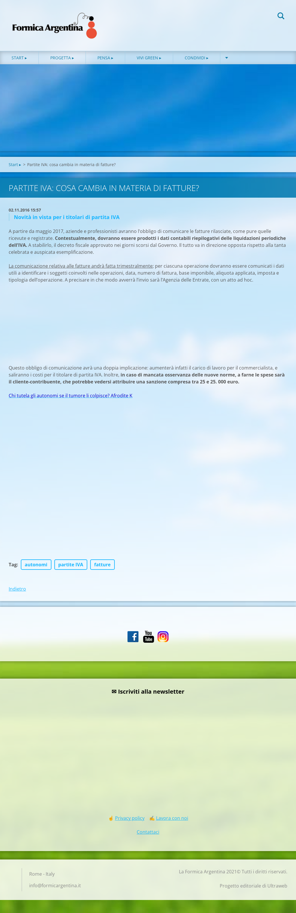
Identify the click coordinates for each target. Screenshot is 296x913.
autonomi (36, 564)
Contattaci (148, 832)
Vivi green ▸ (149, 57)
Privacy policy (130, 818)
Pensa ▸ (105, 57)
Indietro (17, 589)
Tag (13, 564)
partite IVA (70, 564)
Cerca (281, 17)
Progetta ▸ (62, 57)
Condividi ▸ (196, 57)
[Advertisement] (148, 107)
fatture (102, 564)
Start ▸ (19, 57)
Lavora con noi (172, 818)
